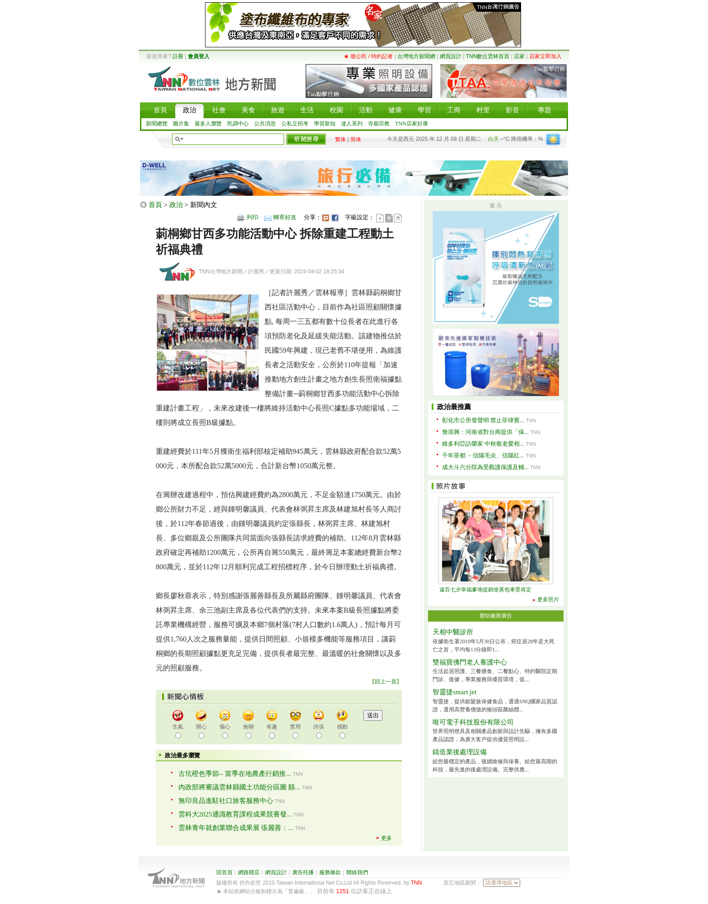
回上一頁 (385, 681)
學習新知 (324, 123)
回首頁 (224, 872)
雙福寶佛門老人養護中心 (470, 662)
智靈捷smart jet (454, 692)
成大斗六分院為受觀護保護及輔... (485, 467)
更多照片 (548, 599)
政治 (176, 204)
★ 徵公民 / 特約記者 (368, 56)
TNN (416, 883)
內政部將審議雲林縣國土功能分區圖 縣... (239, 787)
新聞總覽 (157, 123)
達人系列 (352, 123)
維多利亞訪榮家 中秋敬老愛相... (483, 443)
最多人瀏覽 (208, 123)
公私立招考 (294, 123)
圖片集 (181, 123)
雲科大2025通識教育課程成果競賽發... (235, 814)
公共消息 (265, 123)
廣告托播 (303, 872)
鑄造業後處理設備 (460, 752)
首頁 (155, 204)
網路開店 (249, 872)
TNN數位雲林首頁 (488, 56)
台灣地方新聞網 (416, 56)
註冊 (177, 56)
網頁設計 (450, 56)
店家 (519, 56)
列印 (252, 217)
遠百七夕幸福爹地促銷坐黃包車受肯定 (485, 589)
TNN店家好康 (411, 123)
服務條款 (330, 872)
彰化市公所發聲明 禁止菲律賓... (483, 420)
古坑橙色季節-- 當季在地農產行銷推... (234, 773)
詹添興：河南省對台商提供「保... (485, 432)
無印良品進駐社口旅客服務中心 (225, 800)
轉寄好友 (285, 217)
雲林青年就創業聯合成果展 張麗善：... (235, 827)
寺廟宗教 (379, 123)
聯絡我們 (357, 872)
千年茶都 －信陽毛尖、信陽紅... (483, 455)
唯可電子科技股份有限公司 (473, 722)
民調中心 (238, 123)
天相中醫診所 (453, 632)
